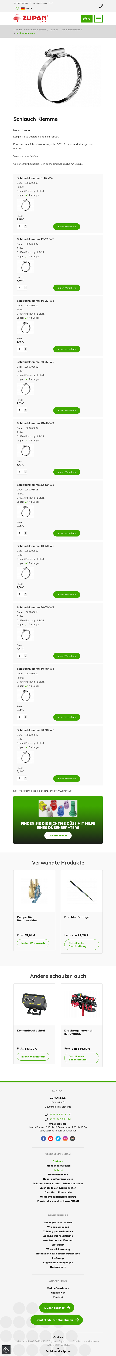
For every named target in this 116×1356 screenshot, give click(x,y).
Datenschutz (58, 1267)
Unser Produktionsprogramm (58, 1196)
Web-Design (53, 1344)
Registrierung (23, 3)
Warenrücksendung (58, 1249)
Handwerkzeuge (58, 1174)
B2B (51, 3)
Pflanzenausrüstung (58, 1165)
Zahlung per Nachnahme (58, 1231)
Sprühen (54, 29)
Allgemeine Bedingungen (58, 1262)
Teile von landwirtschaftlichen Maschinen (58, 1183)
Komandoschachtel (31, 1030)
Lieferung (58, 1258)
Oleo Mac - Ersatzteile (58, 1192)
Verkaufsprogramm (36, 29)
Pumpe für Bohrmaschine (27, 918)
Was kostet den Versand (58, 1240)
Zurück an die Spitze (58, 1350)
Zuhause (17, 29)
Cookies (58, 1337)
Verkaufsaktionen (58, 1288)
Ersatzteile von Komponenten (58, 1187)
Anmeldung (40, 3)
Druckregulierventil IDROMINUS (78, 1032)
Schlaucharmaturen (72, 29)
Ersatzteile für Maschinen (57, 1320)
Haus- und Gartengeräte (58, 1179)
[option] (34, 910)
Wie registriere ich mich (58, 1222)
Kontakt (58, 1297)
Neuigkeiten (58, 1292)
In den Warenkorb (33, 943)
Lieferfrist (58, 1244)
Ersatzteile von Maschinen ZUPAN (58, 1201)
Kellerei (58, 1170)
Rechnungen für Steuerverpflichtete (58, 1253)
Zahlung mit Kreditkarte (58, 1235)
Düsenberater (58, 835)
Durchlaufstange (76, 917)
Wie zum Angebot (58, 1226)
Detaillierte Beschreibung (78, 944)
